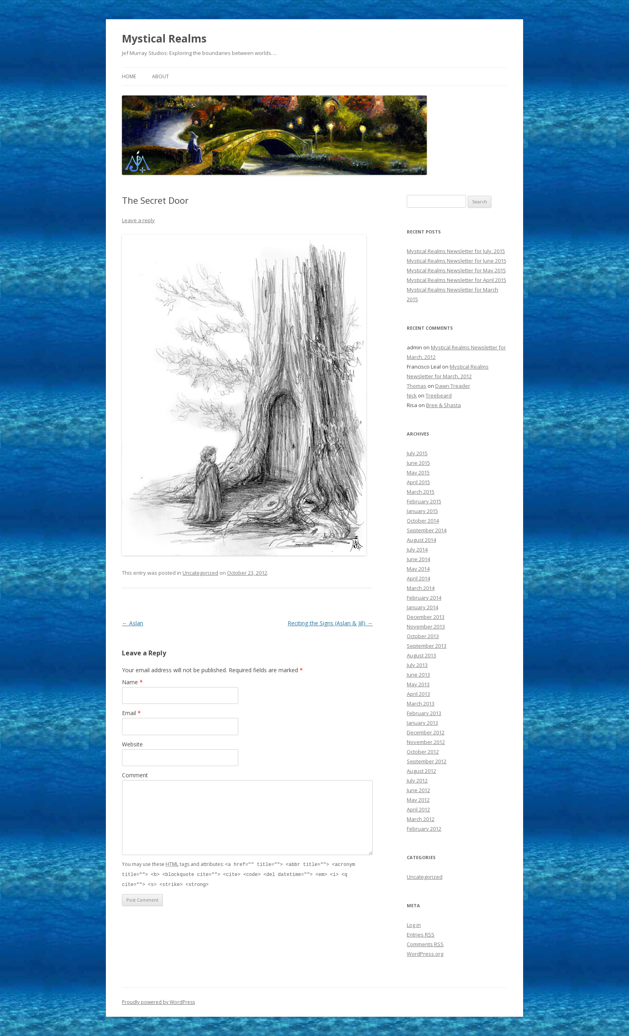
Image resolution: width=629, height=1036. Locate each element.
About (160, 76)
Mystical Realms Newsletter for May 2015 (456, 270)
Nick (412, 395)
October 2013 (423, 636)
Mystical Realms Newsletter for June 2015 (456, 260)
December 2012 (425, 732)
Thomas (416, 385)
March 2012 (420, 819)
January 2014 (422, 607)
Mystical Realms (164, 38)
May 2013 (418, 684)
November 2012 (426, 742)
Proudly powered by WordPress (158, 1002)
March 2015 (420, 491)
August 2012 (421, 770)
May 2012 (418, 799)
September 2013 (426, 645)
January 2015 (422, 511)
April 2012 (418, 809)
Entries (420, 934)
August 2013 (421, 655)
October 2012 (423, 751)
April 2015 (418, 482)
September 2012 (426, 761)
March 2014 (420, 588)
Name (132, 682)
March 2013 (420, 703)
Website (132, 744)
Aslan (132, 623)
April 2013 (418, 693)
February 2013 (424, 713)
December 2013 (425, 616)
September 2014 (426, 530)
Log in (414, 925)
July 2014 (417, 549)
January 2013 (422, 722)
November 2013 (426, 626)
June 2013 (418, 674)
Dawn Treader (452, 385)
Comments (425, 944)
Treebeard (439, 395)
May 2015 (418, 472)
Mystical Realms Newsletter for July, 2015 (456, 251)
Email (131, 713)
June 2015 (418, 462)
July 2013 (417, 665)
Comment (135, 775)
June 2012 (418, 790)
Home (129, 76)
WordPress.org (425, 953)
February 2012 (424, 828)
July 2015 (417, 453)
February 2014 (424, 597)
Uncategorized (200, 572)
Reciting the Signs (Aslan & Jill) (330, 623)
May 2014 (418, 568)
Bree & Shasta (443, 405)
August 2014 (421, 539)
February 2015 (424, 501)
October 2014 (423, 520)
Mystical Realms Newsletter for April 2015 (456, 280)
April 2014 (418, 578)
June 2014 (418, 559)
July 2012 (417, 780)
